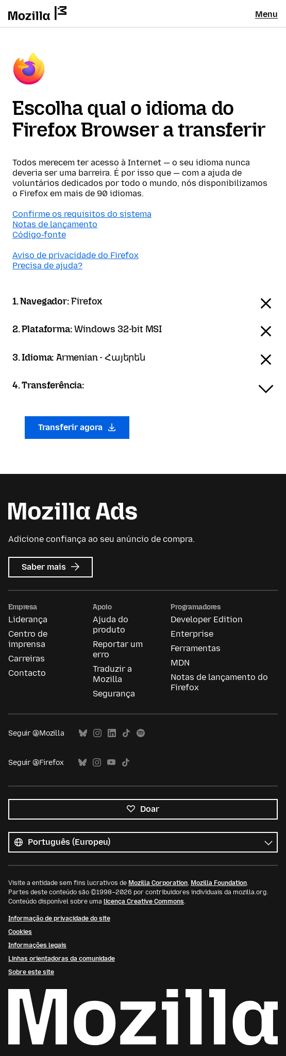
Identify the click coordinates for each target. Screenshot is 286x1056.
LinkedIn (112, 733)
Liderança (27, 619)
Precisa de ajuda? (47, 265)
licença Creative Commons (144, 901)
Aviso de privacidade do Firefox (75, 255)
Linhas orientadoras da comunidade (61, 958)
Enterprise (192, 634)
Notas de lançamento (54, 224)
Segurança (114, 694)
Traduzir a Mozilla (112, 674)
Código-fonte (39, 235)
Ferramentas (196, 648)
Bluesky (83, 733)
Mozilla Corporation (158, 883)
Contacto (27, 673)
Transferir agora (77, 427)
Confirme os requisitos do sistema (82, 214)
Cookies (20, 931)
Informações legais (37, 945)
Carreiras (26, 658)
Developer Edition (207, 619)
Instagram (97, 733)
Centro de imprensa (27, 639)
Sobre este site (31, 972)
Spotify (140, 733)
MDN (180, 663)
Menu (266, 14)
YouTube (111, 762)
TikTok (126, 733)
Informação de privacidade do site (59, 918)
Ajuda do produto (110, 625)
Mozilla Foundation (219, 883)
